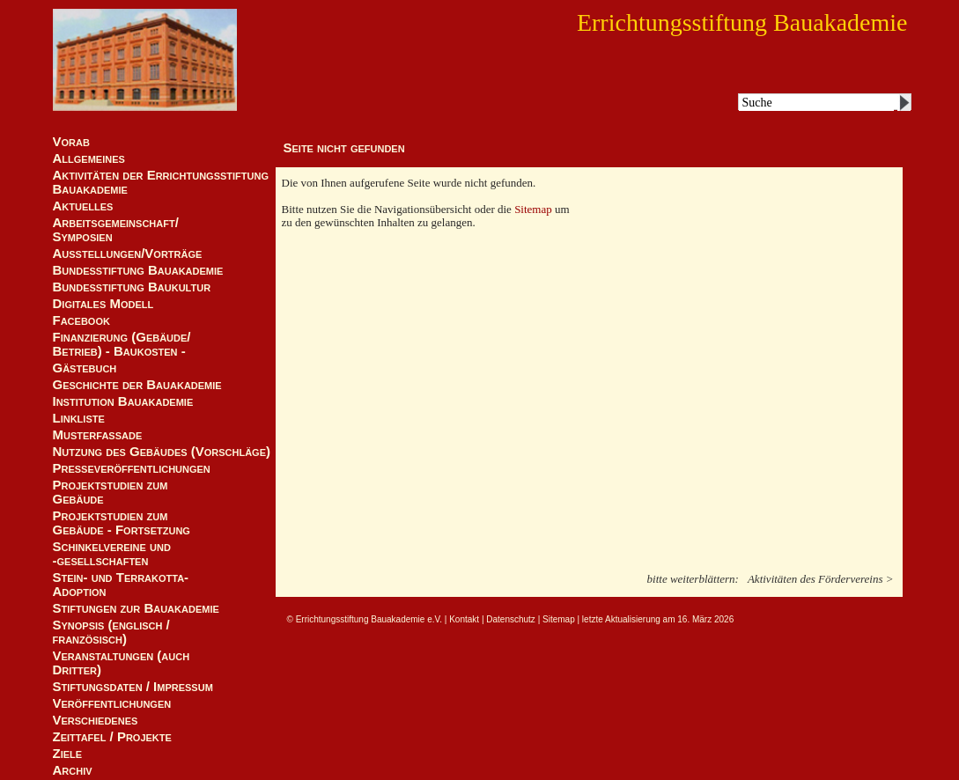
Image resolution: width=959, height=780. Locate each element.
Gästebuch (85, 368)
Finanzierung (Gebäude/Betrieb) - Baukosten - (122, 344)
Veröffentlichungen (112, 703)
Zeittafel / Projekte (112, 737)
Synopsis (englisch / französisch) (111, 632)
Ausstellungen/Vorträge (128, 254)
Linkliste (79, 418)
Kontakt (464, 619)
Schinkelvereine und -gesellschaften (112, 554)
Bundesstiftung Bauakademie (138, 270)
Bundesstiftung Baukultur (132, 287)
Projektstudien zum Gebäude (110, 492)
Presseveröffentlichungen (131, 468)
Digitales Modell (103, 304)
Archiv (72, 770)
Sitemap (534, 209)
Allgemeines (89, 158)
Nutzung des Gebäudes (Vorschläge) (162, 452)
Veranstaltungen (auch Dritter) (121, 663)
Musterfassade (98, 435)
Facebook (81, 320)
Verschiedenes (95, 720)
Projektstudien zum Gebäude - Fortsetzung (121, 523)
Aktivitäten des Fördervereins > (821, 578)
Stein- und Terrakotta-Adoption (121, 584)
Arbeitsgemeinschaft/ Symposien (116, 230)
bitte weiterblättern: (693, 578)
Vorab (71, 142)
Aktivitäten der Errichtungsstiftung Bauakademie (161, 182)
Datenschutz (510, 619)
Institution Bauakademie (123, 401)
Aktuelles (83, 206)
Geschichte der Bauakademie (137, 385)
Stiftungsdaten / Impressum (133, 687)
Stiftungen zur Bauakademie (136, 608)
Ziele (68, 754)
